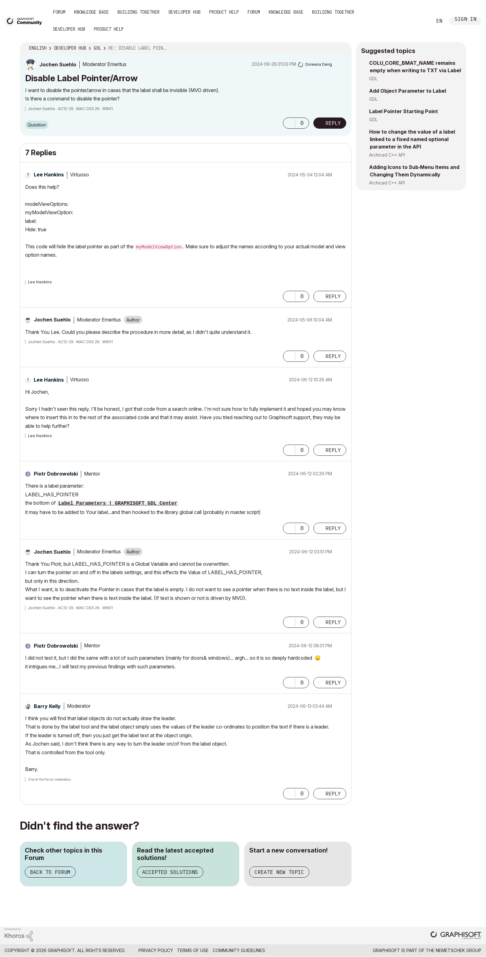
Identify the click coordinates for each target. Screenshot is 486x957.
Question (37, 124)
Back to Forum (50, 872)
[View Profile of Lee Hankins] (49, 174)
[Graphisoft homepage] (456, 935)
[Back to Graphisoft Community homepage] (25, 20)
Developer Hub (184, 12)
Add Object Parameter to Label (407, 91)
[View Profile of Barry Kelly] (47, 706)
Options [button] (343, 48)
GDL (373, 78)
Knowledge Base (91, 12)
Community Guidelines (239, 950)
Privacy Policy (156, 950)
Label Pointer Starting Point (403, 111)
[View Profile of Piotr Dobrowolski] (56, 474)
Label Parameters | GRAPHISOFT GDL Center (117, 503)
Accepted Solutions (170, 872)
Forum (59, 12)
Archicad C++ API (387, 154)
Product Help (224, 12)
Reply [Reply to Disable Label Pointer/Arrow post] (333, 123)
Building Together (138, 12)
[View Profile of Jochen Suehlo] (57, 64)
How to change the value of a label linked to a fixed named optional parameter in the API (412, 139)
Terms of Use (193, 950)
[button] (289, 123)
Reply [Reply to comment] (333, 296)
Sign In (465, 19)
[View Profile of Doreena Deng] (318, 64)
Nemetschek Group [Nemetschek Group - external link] (458, 950)
